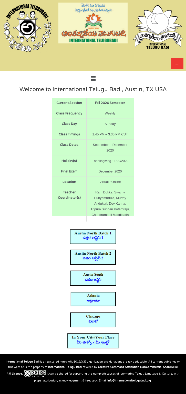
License (17, 373)
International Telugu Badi (22, 361)
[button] (93, 79)
